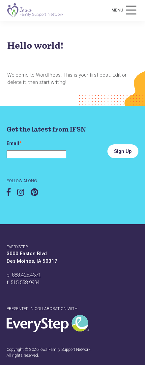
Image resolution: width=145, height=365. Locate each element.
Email (14, 143)
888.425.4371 (26, 275)
